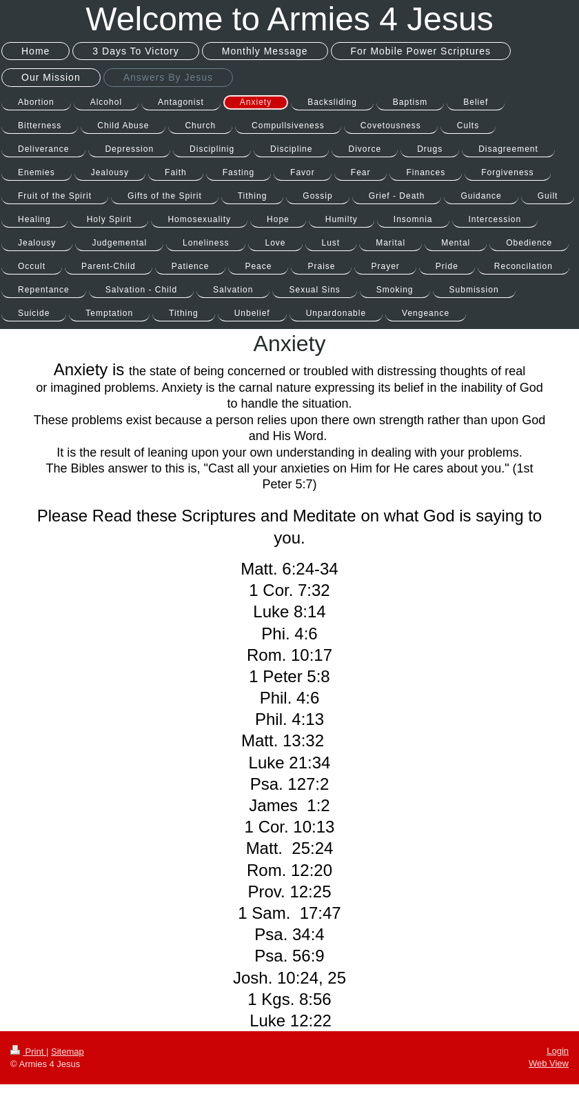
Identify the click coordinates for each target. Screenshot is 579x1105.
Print (28, 1051)
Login (558, 1051)
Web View (549, 1063)
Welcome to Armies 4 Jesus (289, 19)
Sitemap (67, 1051)
